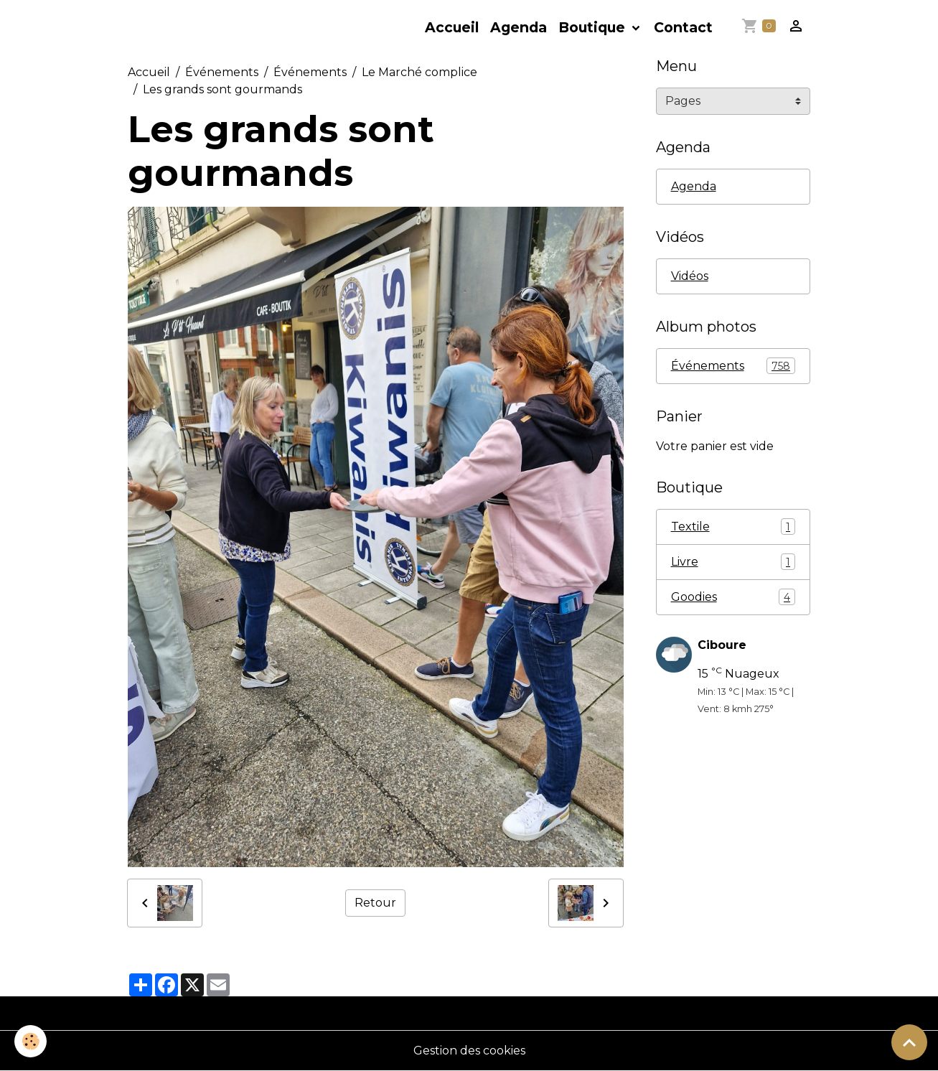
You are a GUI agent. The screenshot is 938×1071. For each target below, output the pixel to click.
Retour (375, 902)
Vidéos (689, 276)
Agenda (518, 27)
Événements (221, 72)
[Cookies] (30, 1041)
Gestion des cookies (469, 1050)
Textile (733, 526)
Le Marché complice (419, 72)
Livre (733, 561)
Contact (683, 27)
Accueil (452, 27)
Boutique (593, 27)
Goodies (733, 597)
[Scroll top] (909, 1042)
